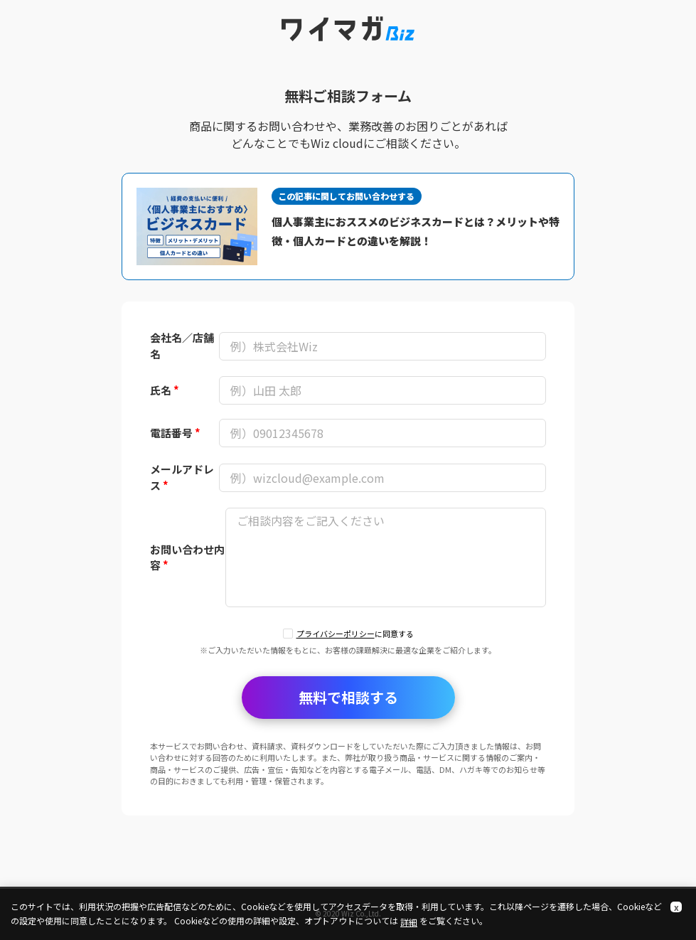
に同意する (355, 634)
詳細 (408, 922)
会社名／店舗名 (182, 345)
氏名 (164, 390)
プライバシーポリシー (335, 634)
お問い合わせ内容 (187, 557)
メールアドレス (182, 477)
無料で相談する (348, 697)
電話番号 (175, 432)
